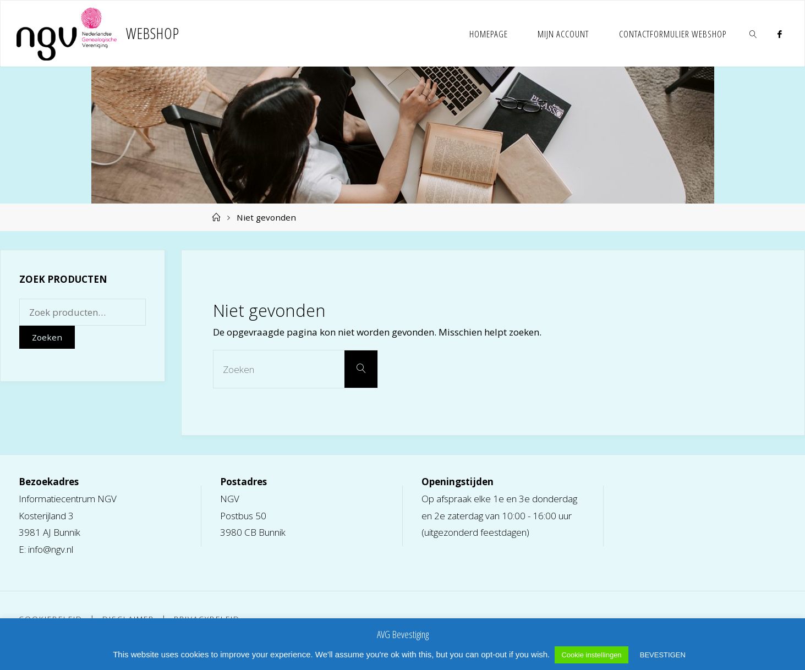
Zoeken (47, 337)
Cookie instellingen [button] (591, 655)
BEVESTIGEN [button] (663, 655)
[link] (753, 34)
